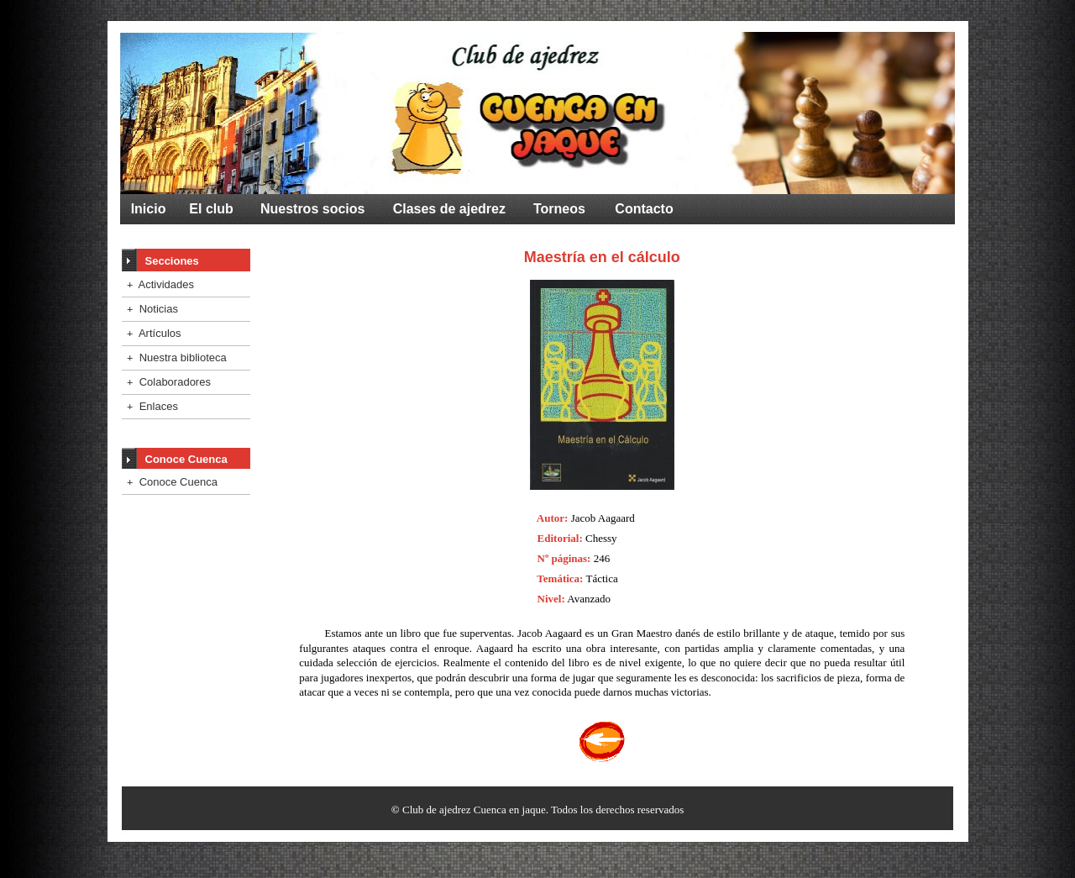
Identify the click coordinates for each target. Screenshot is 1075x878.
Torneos (559, 209)
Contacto (644, 209)
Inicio (148, 209)
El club (211, 209)
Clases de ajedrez (449, 209)
